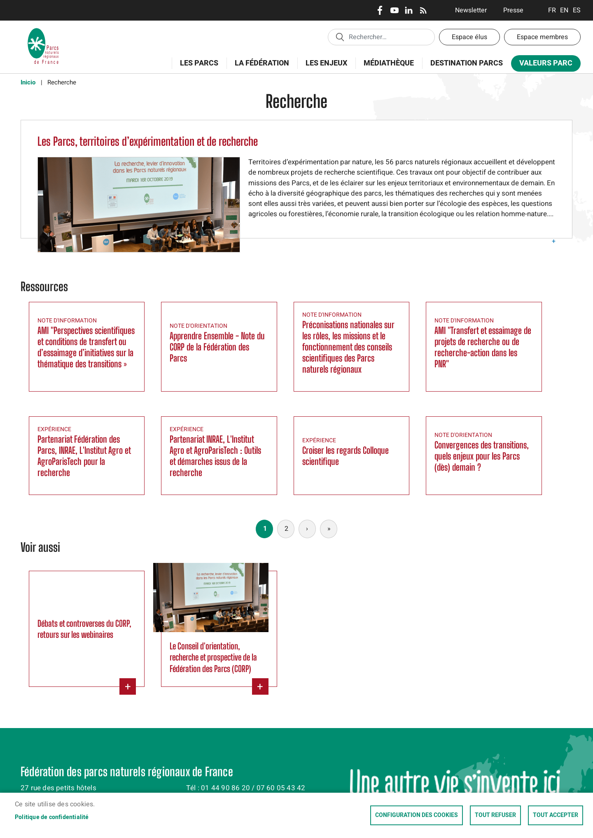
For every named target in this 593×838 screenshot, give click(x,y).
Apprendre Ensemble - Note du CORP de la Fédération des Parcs (217, 347)
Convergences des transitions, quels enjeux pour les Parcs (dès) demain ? (481, 456)
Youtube (394, 10)
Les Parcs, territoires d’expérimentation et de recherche (147, 141)
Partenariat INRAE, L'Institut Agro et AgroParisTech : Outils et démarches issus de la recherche (215, 456)
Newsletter (471, 10)
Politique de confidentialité (52, 817)
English (564, 10)
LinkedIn (409, 10)
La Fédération (259, 67)
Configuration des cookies (416, 815)
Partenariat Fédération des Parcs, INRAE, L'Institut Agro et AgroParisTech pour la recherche (84, 456)
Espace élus (469, 37)
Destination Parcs (466, 63)
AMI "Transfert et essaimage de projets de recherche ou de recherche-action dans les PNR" (482, 347)
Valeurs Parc (543, 65)
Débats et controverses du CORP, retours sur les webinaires (84, 629)
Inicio (28, 82)
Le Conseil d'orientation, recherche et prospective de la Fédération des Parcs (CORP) (213, 657)
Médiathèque (389, 63)
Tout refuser (495, 815)
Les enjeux (323, 67)
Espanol (577, 10)
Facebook (380, 10)
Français (552, 10)
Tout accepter (555, 815)
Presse (513, 10)
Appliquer (340, 36)
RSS (423, 10)
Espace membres (542, 37)
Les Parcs (196, 67)
